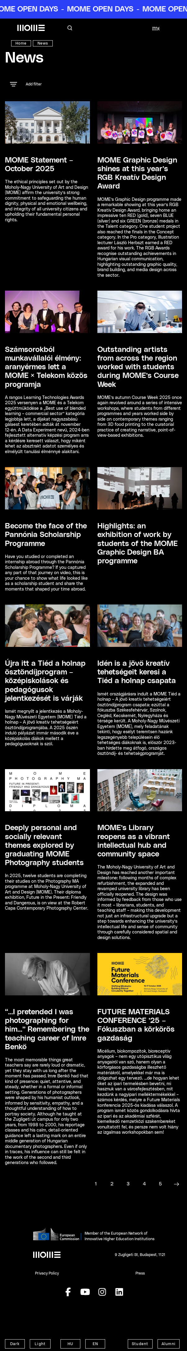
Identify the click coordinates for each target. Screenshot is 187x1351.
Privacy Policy (47, 1273)
